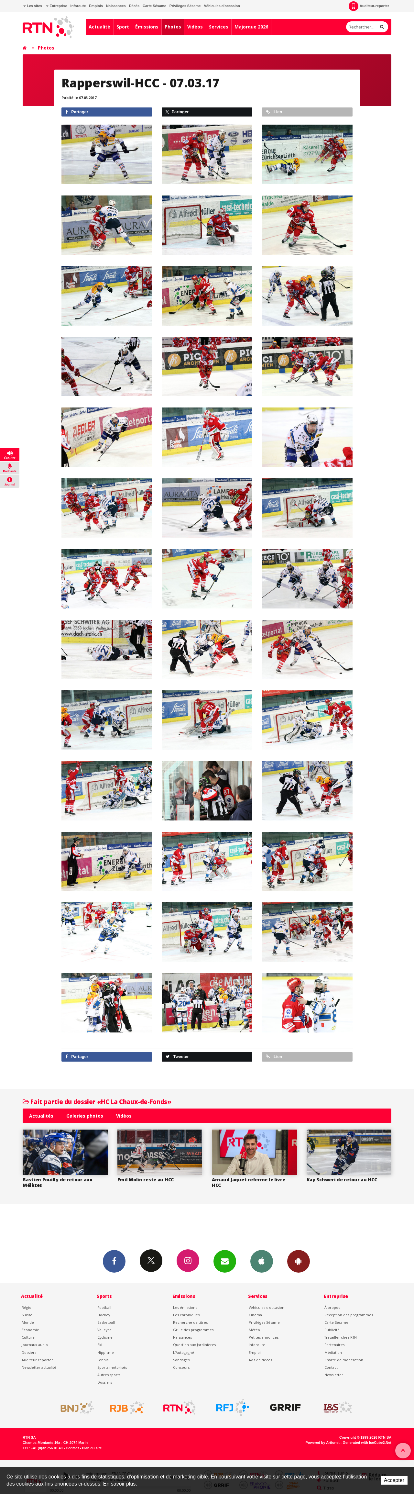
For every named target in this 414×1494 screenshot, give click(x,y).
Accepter (394, 1480)
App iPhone (261, 1261)
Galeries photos (84, 1116)
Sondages (181, 1360)
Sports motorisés (112, 1367)
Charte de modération (343, 1360)
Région (28, 1307)
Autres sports (108, 1375)
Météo (254, 1330)
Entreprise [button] (56, 6)
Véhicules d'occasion (222, 6)
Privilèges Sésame (185, 6)
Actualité (99, 27)
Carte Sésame (154, 6)
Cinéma (255, 1315)
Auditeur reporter (37, 1360)
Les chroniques (186, 1315)
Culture (28, 1337)
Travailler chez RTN (340, 1337)
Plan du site (92, 1448)
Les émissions (185, 1307)
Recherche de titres (190, 1322)
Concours (181, 1367)
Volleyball (105, 1330)
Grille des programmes (193, 1330)
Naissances (116, 6)
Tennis (102, 1360)
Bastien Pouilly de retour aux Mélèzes (58, 1182)
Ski (99, 1345)
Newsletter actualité (39, 1367)
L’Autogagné (183, 1352)
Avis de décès (260, 1360)
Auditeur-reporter (369, 6)
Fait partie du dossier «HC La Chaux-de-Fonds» (97, 1102)
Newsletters (224, 1261)
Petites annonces (263, 1337)
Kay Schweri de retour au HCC (342, 1179)
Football (104, 1307)
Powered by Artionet (323, 1442)
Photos (173, 27)
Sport (122, 27)
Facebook (114, 1261)
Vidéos (195, 27)
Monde (28, 1322)
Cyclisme (105, 1337)
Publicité (332, 1330)
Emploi (255, 1352)
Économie (30, 1330)
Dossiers (29, 1352)
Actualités (41, 1116)
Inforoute (78, 6)
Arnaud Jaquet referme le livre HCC (248, 1182)
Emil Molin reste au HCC (145, 1179)
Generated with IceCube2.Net (367, 1442)
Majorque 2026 (251, 27)
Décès (134, 6)
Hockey (103, 1315)
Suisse (27, 1315)
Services (218, 27)
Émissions (146, 27)
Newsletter (333, 1375)
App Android (298, 1261)
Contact (331, 1367)
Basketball (106, 1322)
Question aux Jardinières (194, 1345)
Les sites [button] (32, 6)
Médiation (333, 1352)
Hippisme (105, 1352)
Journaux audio (35, 1345)
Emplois (96, 6)
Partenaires (334, 1345)
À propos (332, 1307)
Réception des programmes (348, 1315)
